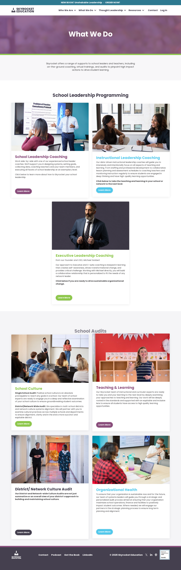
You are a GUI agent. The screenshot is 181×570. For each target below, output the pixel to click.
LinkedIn (88, 554)
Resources (136, 10)
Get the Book (72, 554)
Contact (153, 10)
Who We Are (67, 10)
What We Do (87, 10)
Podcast (56, 554)
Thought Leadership (112, 10)
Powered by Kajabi (161, 563)
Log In (163, 10)
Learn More (23, 191)
